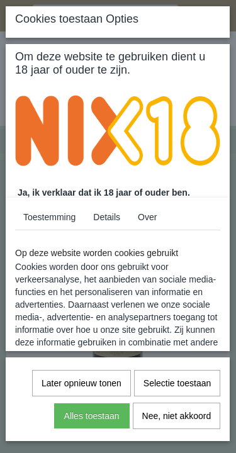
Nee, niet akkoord (176, 416)
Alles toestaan (92, 416)
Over (147, 217)
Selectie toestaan (177, 383)
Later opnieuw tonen (81, 383)
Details (106, 217)
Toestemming (49, 217)
